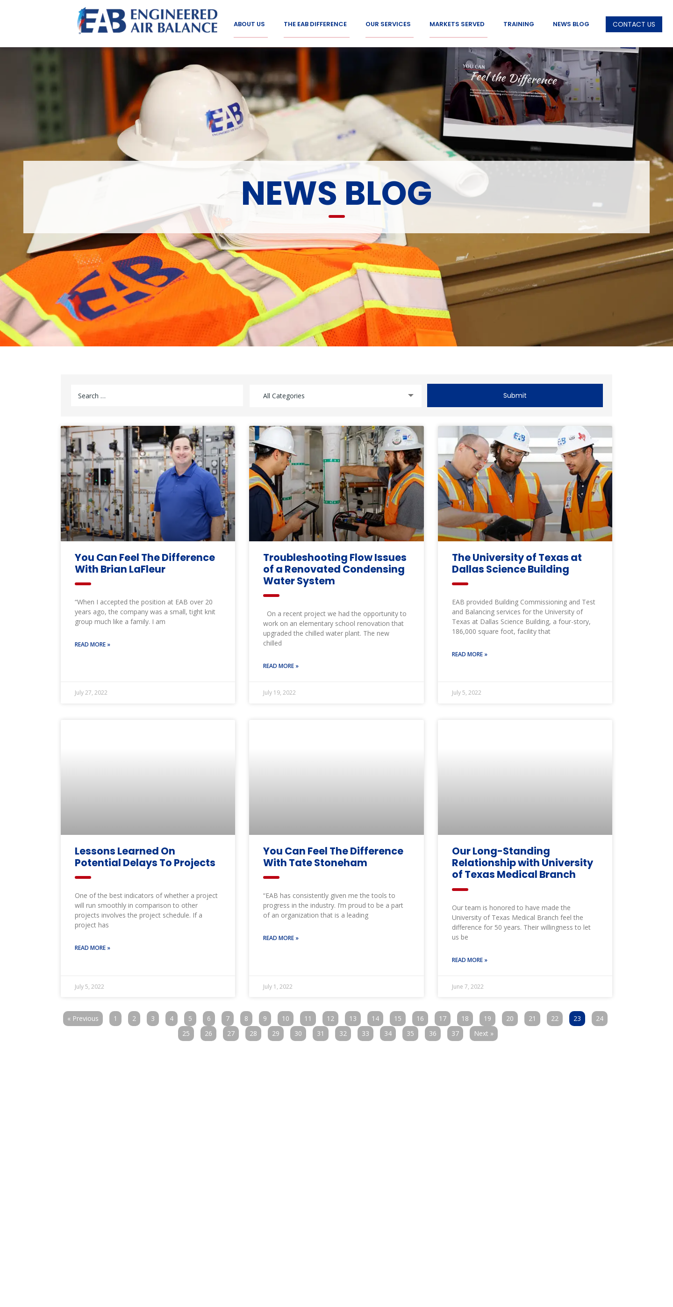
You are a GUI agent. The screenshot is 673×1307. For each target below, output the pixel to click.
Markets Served (457, 24)
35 (412, 1030)
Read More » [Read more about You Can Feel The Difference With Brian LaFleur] (92, 643)
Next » (484, 1031)
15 (400, 1015)
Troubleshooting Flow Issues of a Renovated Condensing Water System (335, 567)
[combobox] (335, 393)
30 (300, 1030)
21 (534, 1015)
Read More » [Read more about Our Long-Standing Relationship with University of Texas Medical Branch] (469, 958)
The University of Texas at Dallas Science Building (517, 562)
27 (233, 1030)
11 (310, 1015)
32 (345, 1030)
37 (457, 1030)
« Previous (83, 1017)
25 (188, 1030)
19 (489, 1015)
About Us (249, 24)
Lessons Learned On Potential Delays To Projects (145, 855)
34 (390, 1030)
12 (332, 1015)
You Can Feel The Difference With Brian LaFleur (145, 562)
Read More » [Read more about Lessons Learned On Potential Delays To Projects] (92, 947)
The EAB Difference (315, 24)
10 (287, 1015)
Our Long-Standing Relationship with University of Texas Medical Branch (522, 861)
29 (278, 1030)
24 (601, 1015)
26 (210, 1030)
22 (557, 1015)
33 (367, 1030)
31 (322, 1030)
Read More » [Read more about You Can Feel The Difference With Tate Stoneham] (281, 937)
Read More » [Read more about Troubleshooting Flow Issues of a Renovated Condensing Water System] (281, 664)
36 (435, 1030)
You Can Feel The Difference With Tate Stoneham (333, 855)
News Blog (571, 24)
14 (377, 1015)
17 (444, 1015)
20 (512, 1015)
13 (355, 1015)
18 (467, 1015)
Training (518, 24)
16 (422, 1015)
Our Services (388, 24)
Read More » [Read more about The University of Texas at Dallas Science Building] (469, 653)
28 (255, 1030)
